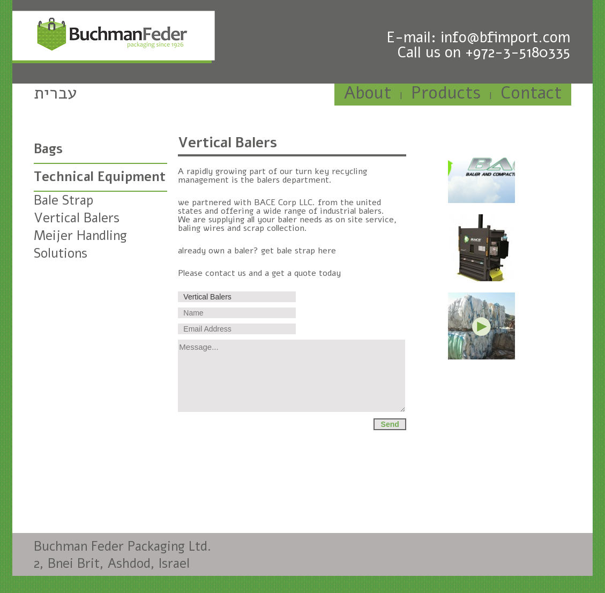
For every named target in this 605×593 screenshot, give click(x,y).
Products (446, 92)
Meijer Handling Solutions (80, 244)
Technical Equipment (100, 176)
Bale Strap (63, 200)
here (327, 251)
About (367, 92)
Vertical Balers (76, 218)
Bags (48, 148)
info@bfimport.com (505, 37)
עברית (55, 92)
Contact (531, 92)
